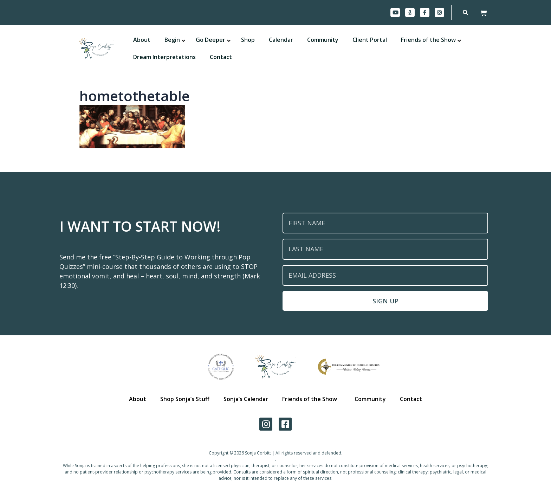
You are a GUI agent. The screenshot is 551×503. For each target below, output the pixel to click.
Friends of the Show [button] (309, 399)
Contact (409, 399)
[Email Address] (385, 275)
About (140, 399)
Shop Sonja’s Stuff (186, 399)
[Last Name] (385, 249)
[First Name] (385, 223)
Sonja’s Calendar (246, 399)
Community (369, 399)
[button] (172, 40)
